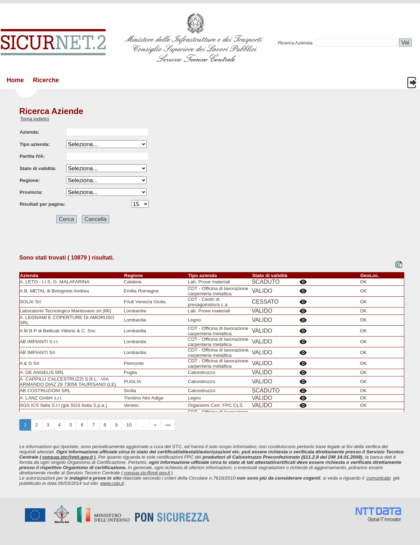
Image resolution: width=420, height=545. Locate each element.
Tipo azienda (202, 275)
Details (304, 281)
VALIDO (262, 291)
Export (399, 264)
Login (412, 82)
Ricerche (46, 80)
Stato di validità (269, 275)
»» (167, 424)
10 (129, 424)
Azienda (29, 275)
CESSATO (265, 301)
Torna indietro (34, 118)
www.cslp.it (112, 483)
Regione (133, 275)
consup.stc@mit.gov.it (67, 457)
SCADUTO (265, 281)
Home (15, 80)
